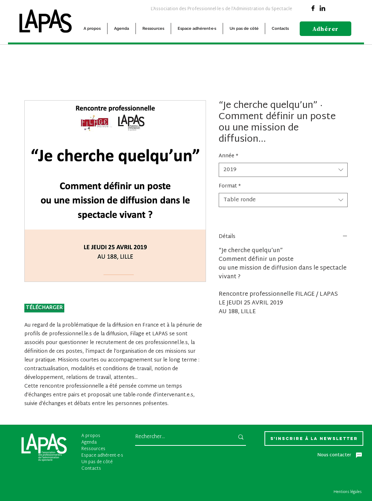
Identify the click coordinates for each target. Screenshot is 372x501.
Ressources (93, 449)
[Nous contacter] (339, 455)
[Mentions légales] (348, 492)
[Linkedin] (322, 8)
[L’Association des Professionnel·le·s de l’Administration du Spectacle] (221, 8)
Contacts (91, 468)
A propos (90, 436)
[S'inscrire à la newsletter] (313, 438)
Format (230, 186)
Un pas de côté (97, 462)
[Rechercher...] (179, 437)
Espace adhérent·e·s (102, 455)
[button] (92, 28)
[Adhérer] (325, 28)
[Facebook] (312, 8)
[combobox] (283, 170)
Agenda (89, 442)
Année (228, 156)
